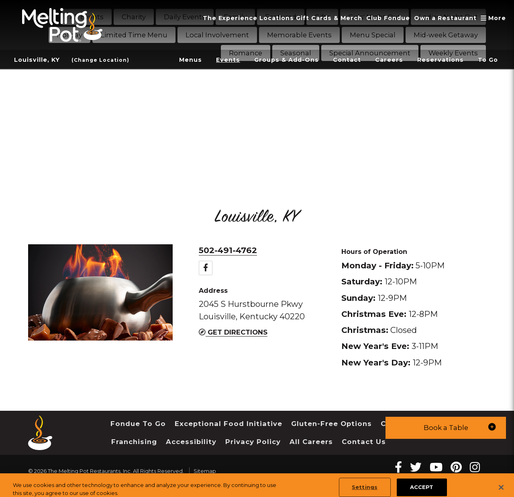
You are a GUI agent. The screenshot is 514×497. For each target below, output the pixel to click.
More (494, 18)
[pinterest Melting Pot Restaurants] (456, 467)
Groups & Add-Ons (286, 59)
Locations (276, 18)
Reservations (440, 59)
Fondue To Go (138, 424)
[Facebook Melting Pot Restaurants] (398, 467)
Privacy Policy (253, 442)
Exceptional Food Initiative (228, 424)
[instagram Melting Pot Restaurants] (475, 467)
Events (228, 59)
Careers (389, 59)
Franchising (134, 442)
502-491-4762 (228, 250)
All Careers (311, 442)
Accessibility (191, 442)
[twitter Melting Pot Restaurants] (416, 467)
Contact (347, 59)
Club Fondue (388, 18)
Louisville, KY (37, 59)
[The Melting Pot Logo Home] (62, 25)
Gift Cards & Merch (329, 18)
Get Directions (233, 332)
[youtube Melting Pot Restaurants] (436, 467)
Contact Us (364, 442)
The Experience (230, 18)
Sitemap (205, 471)
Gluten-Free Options (331, 424)
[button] (446, 428)
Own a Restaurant (445, 18)
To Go (488, 59)
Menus (190, 59)
